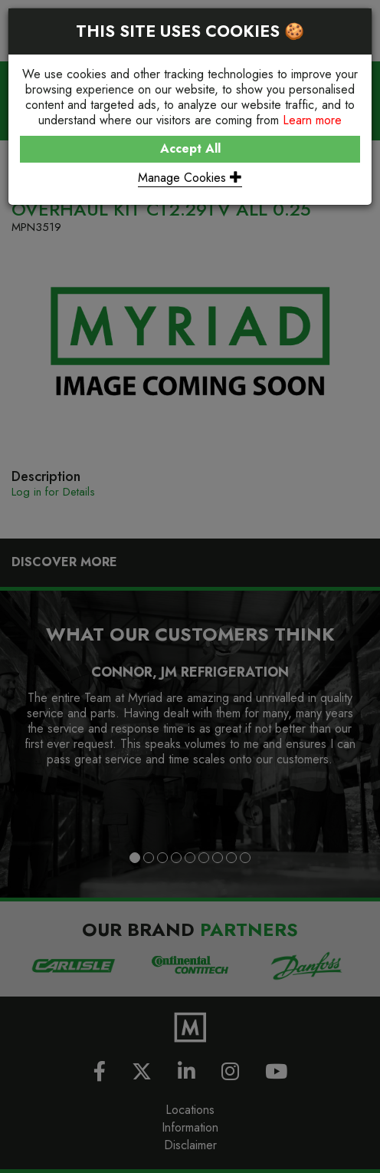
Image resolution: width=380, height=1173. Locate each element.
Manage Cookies (190, 177)
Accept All (190, 148)
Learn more (312, 120)
